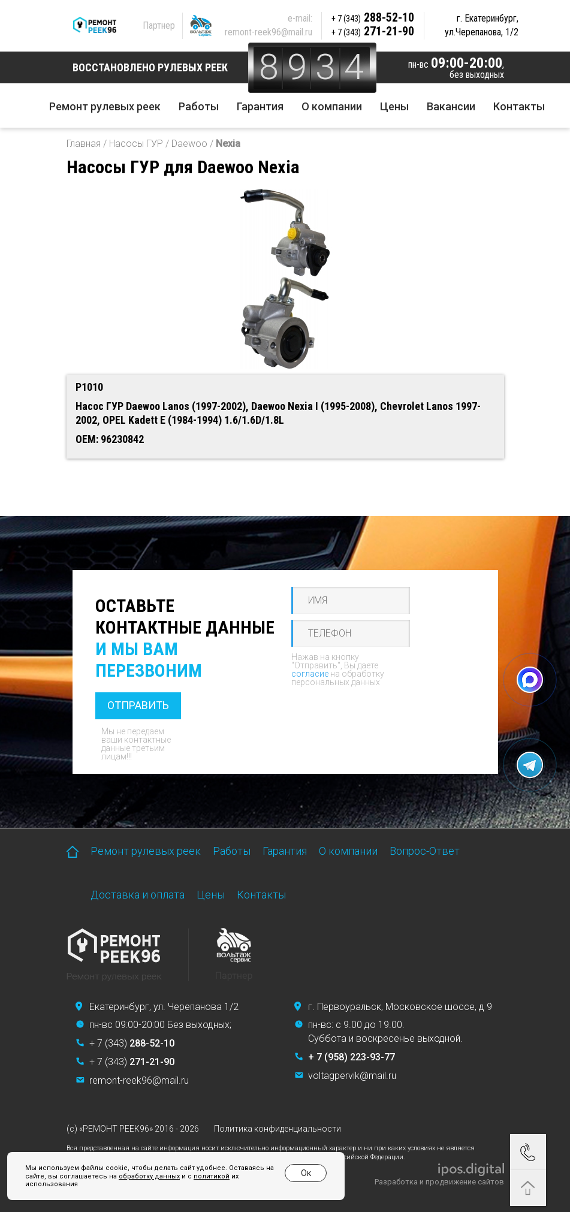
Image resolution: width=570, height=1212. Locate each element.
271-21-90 (372, 31)
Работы (199, 106)
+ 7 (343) (131, 1043)
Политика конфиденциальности (277, 1128)
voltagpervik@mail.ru (352, 1075)
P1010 (89, 387)
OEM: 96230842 (110, 439)
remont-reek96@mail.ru (268, 32)
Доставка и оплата (138, 894)
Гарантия (260, 106)
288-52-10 (372, 17)
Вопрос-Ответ (425, 851)
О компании (331, 106)
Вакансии (451, 106)
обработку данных (149, 1176)
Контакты (519, 106)
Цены (394, 106)
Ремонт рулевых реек (105, 106)
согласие (309, 674)
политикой (212, 1176)
